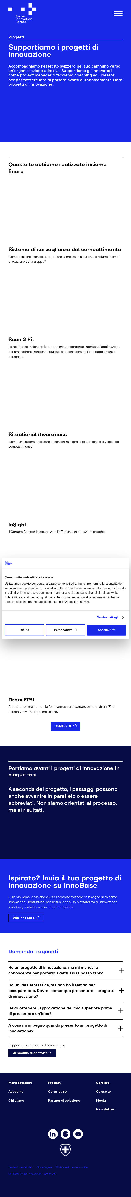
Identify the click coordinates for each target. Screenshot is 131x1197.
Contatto (103, 1091)
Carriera (102, 1083)
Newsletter (105, 1109)
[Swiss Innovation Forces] (22, 13)
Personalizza (65, 630)
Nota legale (45, 1167)
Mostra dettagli (108, 617)
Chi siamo (16, 1100)
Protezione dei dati (21, 1167)
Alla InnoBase (26, 918)
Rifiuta (24, 630)
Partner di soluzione (64, 1100)
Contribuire (57, 1091)
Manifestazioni (20, 1083)
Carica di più (65, 726)
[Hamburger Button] (118, 13)
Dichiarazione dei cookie (72, 1167)
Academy (15, 1091)
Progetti (54, 1083)
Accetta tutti (106, 630)
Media (101, 1100)
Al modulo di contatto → (32, 1053)
